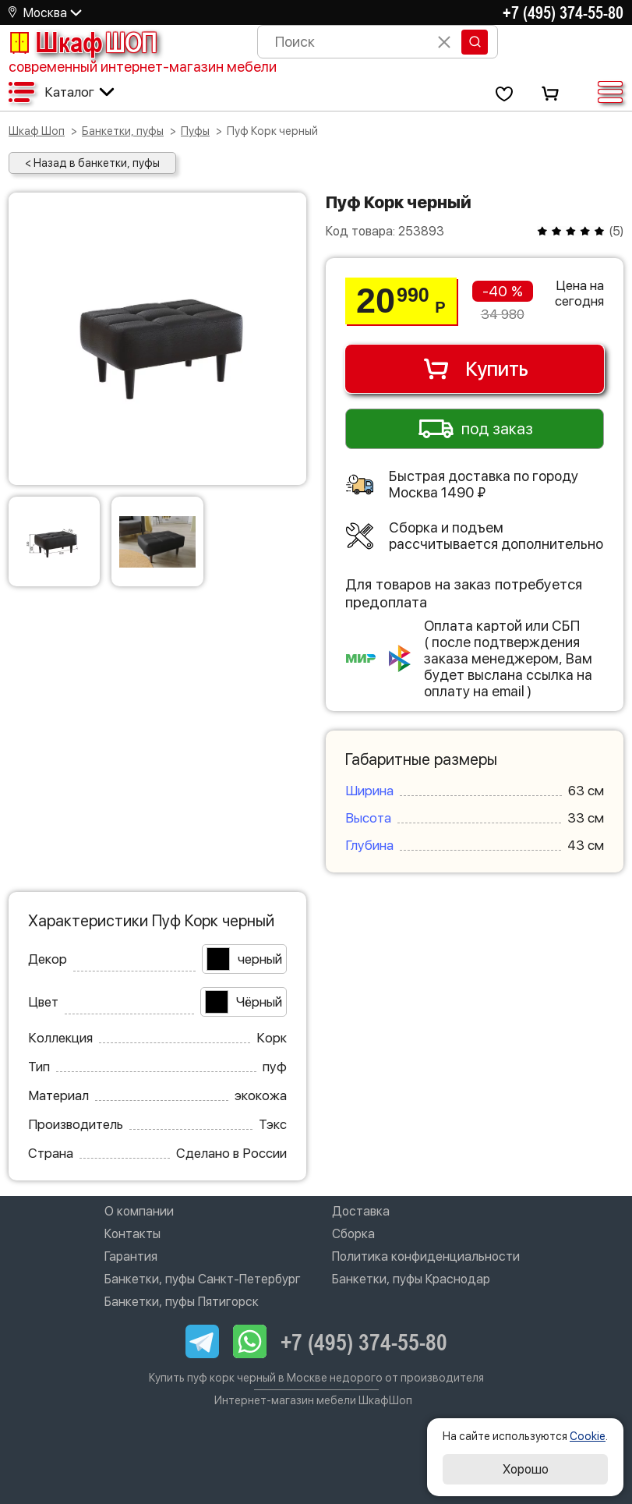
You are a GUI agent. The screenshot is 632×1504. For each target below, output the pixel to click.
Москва (45, 12)
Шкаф (83, 42)
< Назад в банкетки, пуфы (92, 163)
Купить (475, 368)
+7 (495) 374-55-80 (563, 12)
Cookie (588, 1436)
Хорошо (526, 1469)
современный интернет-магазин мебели (143, 66)
